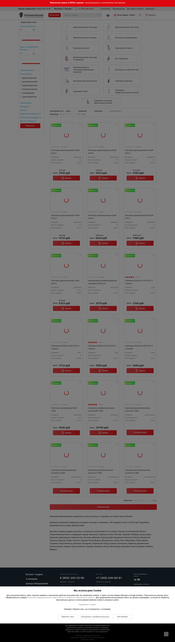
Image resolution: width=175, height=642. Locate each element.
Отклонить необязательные (95, 617)
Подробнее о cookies (87, 604)
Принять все (67, 617)
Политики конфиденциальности (41, 597)
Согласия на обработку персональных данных (75, 597)
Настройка (122, 617)
